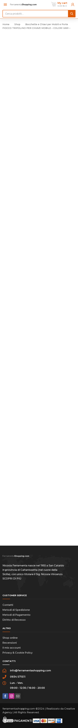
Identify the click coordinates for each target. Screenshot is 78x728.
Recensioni (10, 642)
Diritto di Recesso (14, 619)
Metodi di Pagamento (16, 614)
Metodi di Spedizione (16, 609)
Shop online (10, 637)
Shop (17, 24)
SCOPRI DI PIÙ (12, 578)
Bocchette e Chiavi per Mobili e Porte (46, 24)
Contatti (8, 604)
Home (6, 24)
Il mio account (12, 647)
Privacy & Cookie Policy (18, 652)
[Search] (71, 13)
